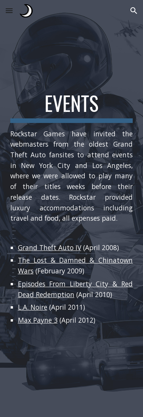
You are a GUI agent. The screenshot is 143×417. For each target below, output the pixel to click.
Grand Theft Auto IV (49, 247)
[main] (71, 208)
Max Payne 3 (38, 320)
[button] (9, 10)
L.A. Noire (32, 307)
